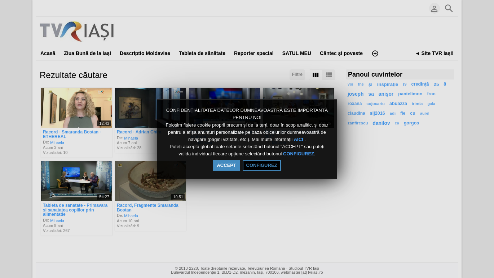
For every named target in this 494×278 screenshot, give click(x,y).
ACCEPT (226, 165)
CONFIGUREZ (298, 154)
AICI (299, 139)
